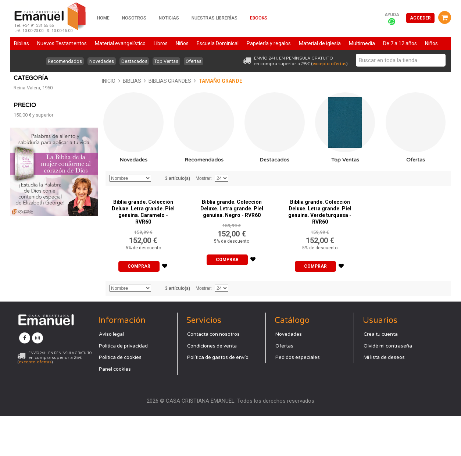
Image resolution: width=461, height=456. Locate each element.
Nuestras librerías (214, 18)
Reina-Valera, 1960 (33, 202)
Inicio (20, 81)
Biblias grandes (81, 81)
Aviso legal (111, 374)
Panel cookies (115, 409)
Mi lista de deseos (384, 397)
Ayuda (392, 14)
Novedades (99, 61)
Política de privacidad (123, 386)
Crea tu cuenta (381, 374)
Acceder (420, 18)
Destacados (134, 61)
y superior (33, 229)
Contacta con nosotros (213, 374)
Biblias (44, 81)
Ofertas (198, 61)
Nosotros (134, 18)
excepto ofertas (329, 63)
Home (103, 18)
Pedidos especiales (297, 397)
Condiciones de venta (212, 386)
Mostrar (203, 193)
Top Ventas (169, 61)
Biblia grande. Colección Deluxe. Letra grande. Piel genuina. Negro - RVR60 (231, 223)
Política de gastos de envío (218, 397)
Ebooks (258, 18)
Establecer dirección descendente (157, 193)
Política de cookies (120, 397)
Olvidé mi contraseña (388, 386)
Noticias (169, 18)
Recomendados (60, 61)
